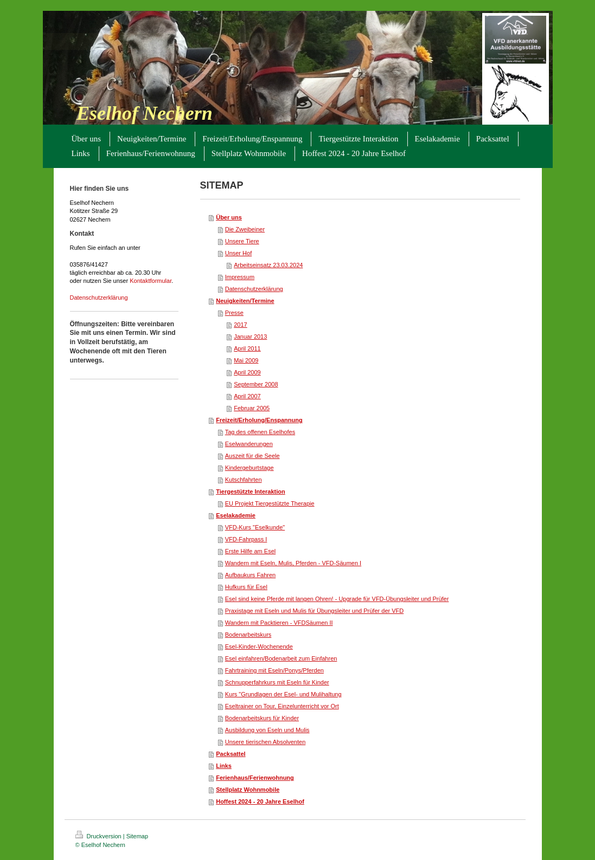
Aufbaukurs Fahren (250, 575)
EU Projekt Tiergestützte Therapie (270, 503)
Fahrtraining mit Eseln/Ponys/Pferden (274, 670)
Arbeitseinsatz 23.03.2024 (268, 265)
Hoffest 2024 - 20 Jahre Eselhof (260, 801)
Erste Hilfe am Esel (250, 551)
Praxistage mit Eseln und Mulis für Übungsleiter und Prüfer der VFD (314, 610)
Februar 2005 (252, 408)
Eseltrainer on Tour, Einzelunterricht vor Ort (282, 706)
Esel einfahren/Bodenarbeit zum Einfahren (281, 658)
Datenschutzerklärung (99, 297)
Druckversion (99, 836)
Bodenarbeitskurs (248, 634)
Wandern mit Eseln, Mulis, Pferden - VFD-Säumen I (293, 563)
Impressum (239, 277)
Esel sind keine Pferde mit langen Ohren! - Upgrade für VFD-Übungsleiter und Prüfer (337, 599)
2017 (240, 324)
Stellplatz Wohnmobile (247, 789)
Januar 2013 (250, 336)
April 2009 (247, 372)
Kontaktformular (150, 280)
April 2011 (247, 348)
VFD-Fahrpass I (246, 539)
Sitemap (137, 836)
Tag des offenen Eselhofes (260, 432)
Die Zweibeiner (245, 229)
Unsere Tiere (242, 241)
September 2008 (256, 384)
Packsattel (230, 754)
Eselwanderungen (249, 444)
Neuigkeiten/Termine (245, 301)
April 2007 (247, 396)
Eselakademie (235, 515)
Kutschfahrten (243, 479)
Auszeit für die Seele (252, 455)
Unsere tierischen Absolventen (265, 742)
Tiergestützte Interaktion (250, 491)
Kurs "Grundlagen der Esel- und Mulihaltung (283, 694)
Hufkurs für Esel (246, 587)
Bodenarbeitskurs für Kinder (262, 718)
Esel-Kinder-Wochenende (259, 646)
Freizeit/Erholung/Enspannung (259, 420)
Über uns (229, 217)
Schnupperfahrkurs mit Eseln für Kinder (277, 682)
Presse (234, 312)
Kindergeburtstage (249, 467)
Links (224, 765)
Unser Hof (238, 253)
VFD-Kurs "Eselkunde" (255, 527)
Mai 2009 (246, 360)
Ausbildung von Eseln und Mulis (267, 730)
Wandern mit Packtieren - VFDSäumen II (279, 622)
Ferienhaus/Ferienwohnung (255, 777)
